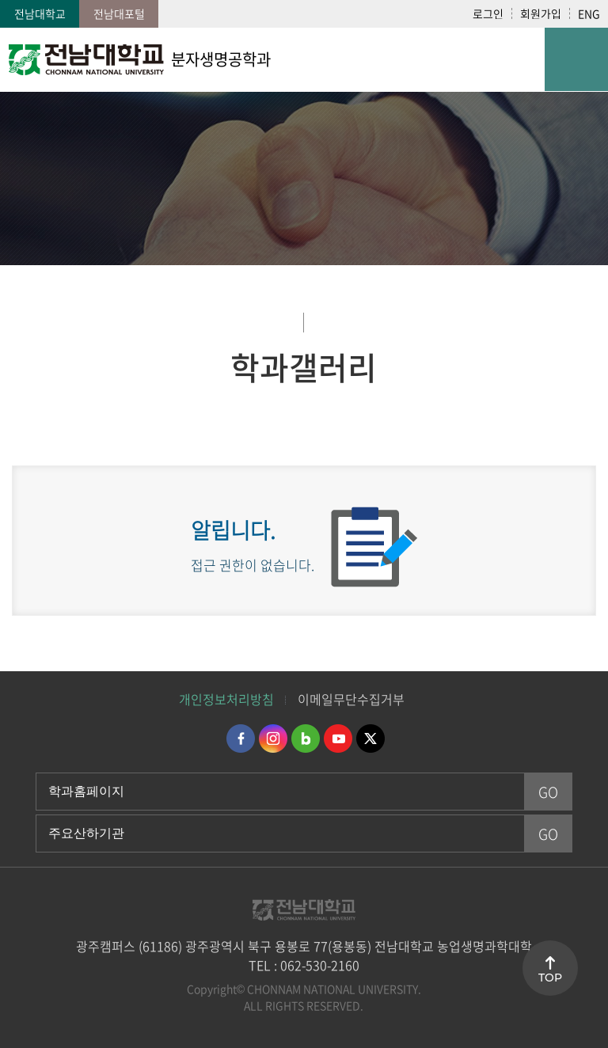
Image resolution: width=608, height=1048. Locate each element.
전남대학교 (40, 13)
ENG (589, 13)
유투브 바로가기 (338, 738)
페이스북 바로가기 (240, 738)
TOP (550, 977)
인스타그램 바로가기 (273, 738)
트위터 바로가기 (370, 738)
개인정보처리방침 (226, 698)
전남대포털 (119, 13)
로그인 (488, 13)
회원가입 (540, 13)
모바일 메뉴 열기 (576, 59)
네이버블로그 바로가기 (305, 738)
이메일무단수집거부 (351, 698)
